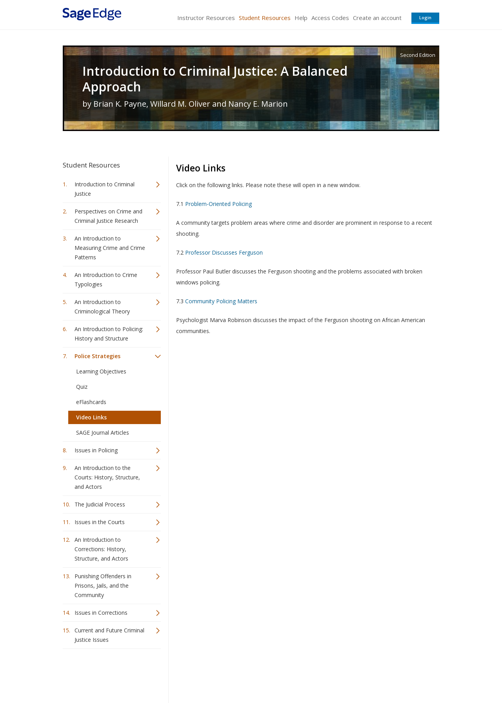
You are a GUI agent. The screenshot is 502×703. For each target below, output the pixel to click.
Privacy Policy (387, 674)
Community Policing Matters (221, 301)
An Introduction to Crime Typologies (106, 279)
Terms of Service (295, 674)
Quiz (81, 386)
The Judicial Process (100, 504)
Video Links (91, 417)
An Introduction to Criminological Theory (102, 306)
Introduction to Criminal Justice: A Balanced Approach (214, 79)
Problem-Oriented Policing (218, 204)
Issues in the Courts (100, 522)
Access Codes (330, 18)
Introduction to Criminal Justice (105, 188)
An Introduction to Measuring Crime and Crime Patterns (110, 248)
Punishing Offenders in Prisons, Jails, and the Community (103, 585)
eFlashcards (91, 402)
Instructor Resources (206, 18)
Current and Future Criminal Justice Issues (109, 635)
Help (301, 18)
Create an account (377, 18)
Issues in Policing (96, 450)
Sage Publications (107, 674)
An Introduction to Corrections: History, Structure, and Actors (101, 549)
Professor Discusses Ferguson (224, 252)
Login (425, 17)
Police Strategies (97, 356)
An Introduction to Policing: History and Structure (109, 333)
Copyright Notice (343, 674)
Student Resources (265, 18)
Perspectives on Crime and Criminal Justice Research (108, 216)
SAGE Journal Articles (102, 432)
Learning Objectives (101, 371)
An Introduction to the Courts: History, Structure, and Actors (107, 477)
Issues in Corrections (101, 612)
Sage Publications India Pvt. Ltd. (176, 674)
